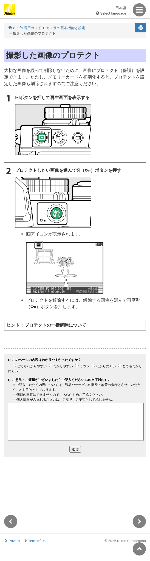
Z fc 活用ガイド (28, 28)
